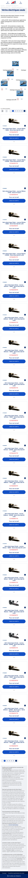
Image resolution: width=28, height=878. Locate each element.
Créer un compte (14, 138)
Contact (4, 873)
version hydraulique (13, 825)
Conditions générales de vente (16, 873)
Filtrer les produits (14, 876)
